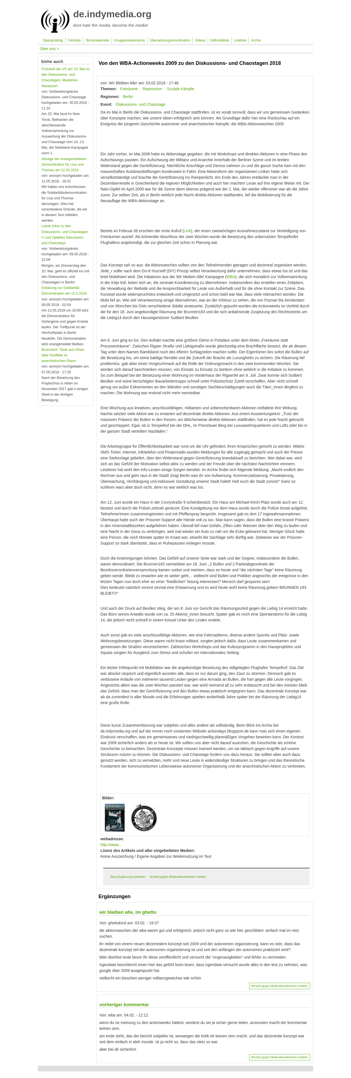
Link (187, 231)
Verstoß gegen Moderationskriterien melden (177, 876)
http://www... (111, 844)
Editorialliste (219, 40)
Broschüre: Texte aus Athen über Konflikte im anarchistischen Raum (62, 355)
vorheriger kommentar (124, 1004)
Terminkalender (97, 40)
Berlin (128, 96)
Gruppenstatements (129, 40)
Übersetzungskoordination (170, 40)
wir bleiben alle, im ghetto (127, 912)
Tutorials (74, 40)
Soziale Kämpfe (180, 89)
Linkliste (240, 40)
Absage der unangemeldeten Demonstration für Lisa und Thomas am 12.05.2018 (63, 164)
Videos (200, 40)
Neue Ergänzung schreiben (127, 876)
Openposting (53, 40)
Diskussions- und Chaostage (140, 104)
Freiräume (129, 89)
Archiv (256, 40)
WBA (230, 277)
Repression (152, 89)
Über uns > (49, 48)
